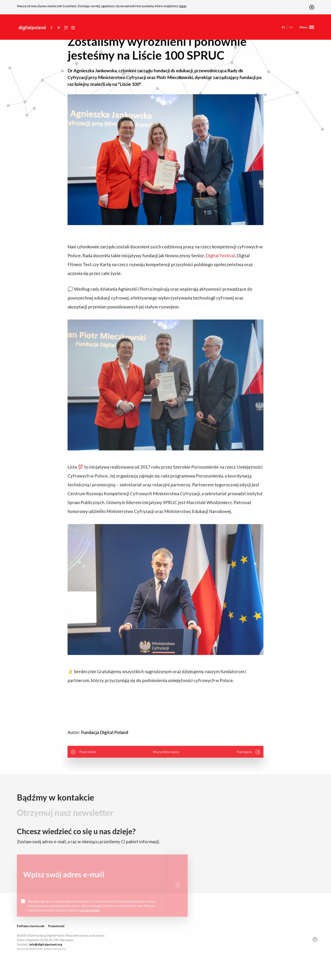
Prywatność (56, 926)
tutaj (182, 6)
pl (283, 27)
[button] (311, 8)
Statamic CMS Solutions (55, 949)
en (291, 27)
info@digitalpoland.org (45, 944)
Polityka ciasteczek (30, 926)
